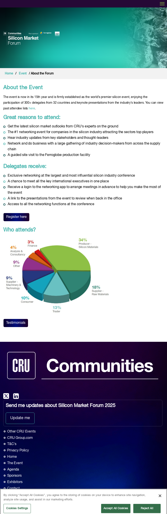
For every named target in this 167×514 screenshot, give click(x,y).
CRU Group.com (20, 438)
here (32, 108)
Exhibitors (15, 482)
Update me (20, 418)
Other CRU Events (21, 431)
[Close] (160, 497)
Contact (13, 488)
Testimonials (15, 323)
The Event (15, 463)
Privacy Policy (18, 450)
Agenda (13, 469)
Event (22, 73)
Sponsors (14, 476)
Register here (16, 217)
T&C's (11, 444)
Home (9, 73)
